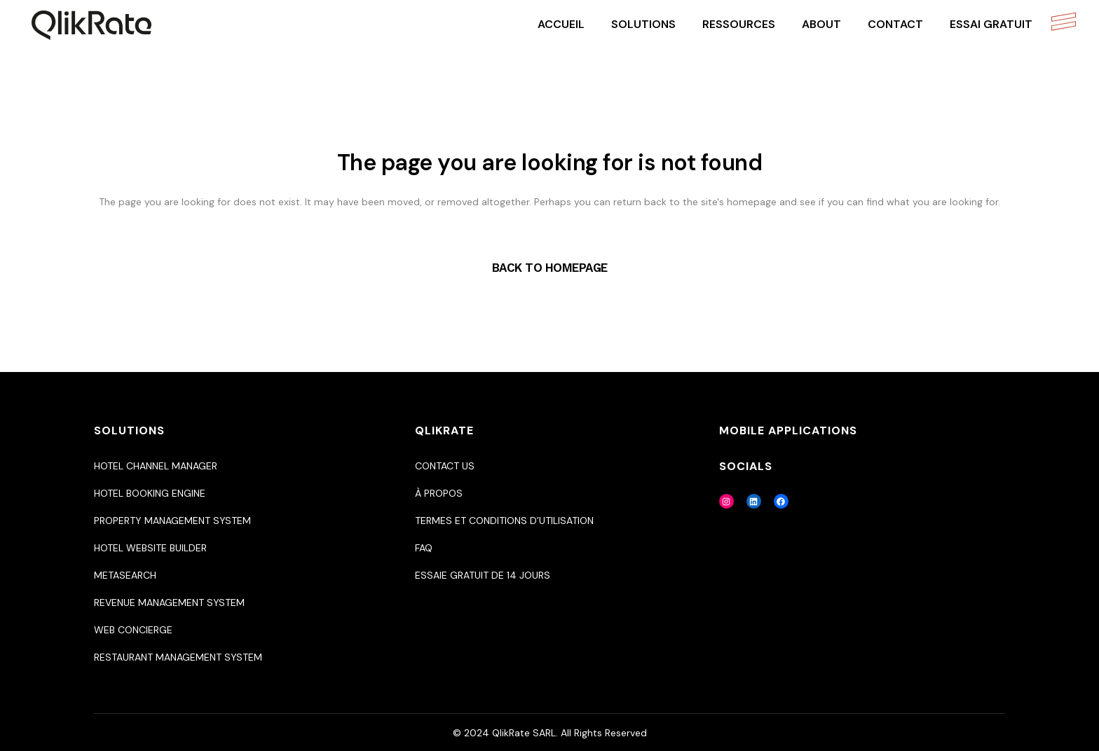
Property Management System (172, 520)
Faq (423, 548)
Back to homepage (550, 268)
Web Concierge (133, 629)
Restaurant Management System (178, 657)
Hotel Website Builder (150, 548)
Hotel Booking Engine (149, 493)
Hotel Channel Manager (155, 466)
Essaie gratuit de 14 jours (482, 575)
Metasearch (125, 575)
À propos (439, 493)
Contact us (445, 466)
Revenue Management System (169, 602)
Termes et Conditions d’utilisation (504, 520)
